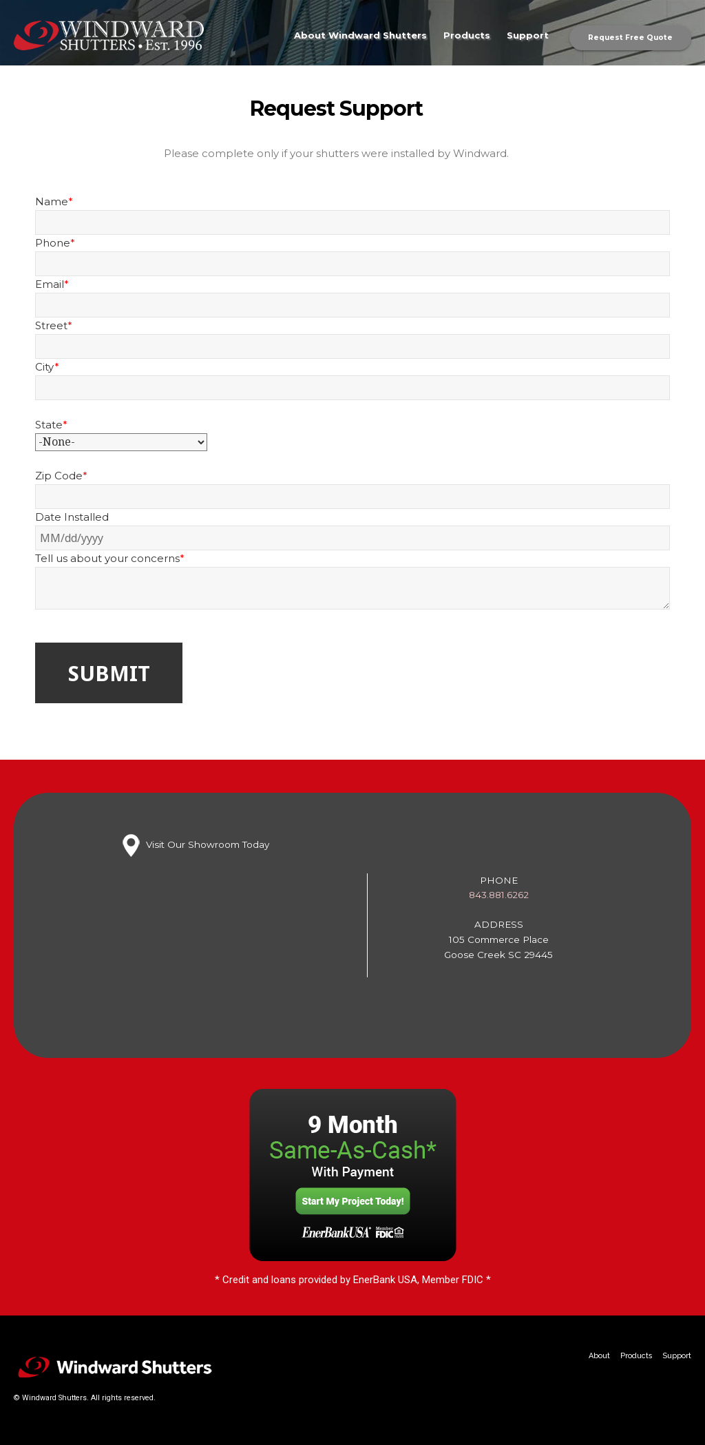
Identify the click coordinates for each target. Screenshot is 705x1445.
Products (466, 35)
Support (528, 35)
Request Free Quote (630, 37)
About (599, 1355)
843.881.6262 (499, 894)
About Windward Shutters (360, 35)
